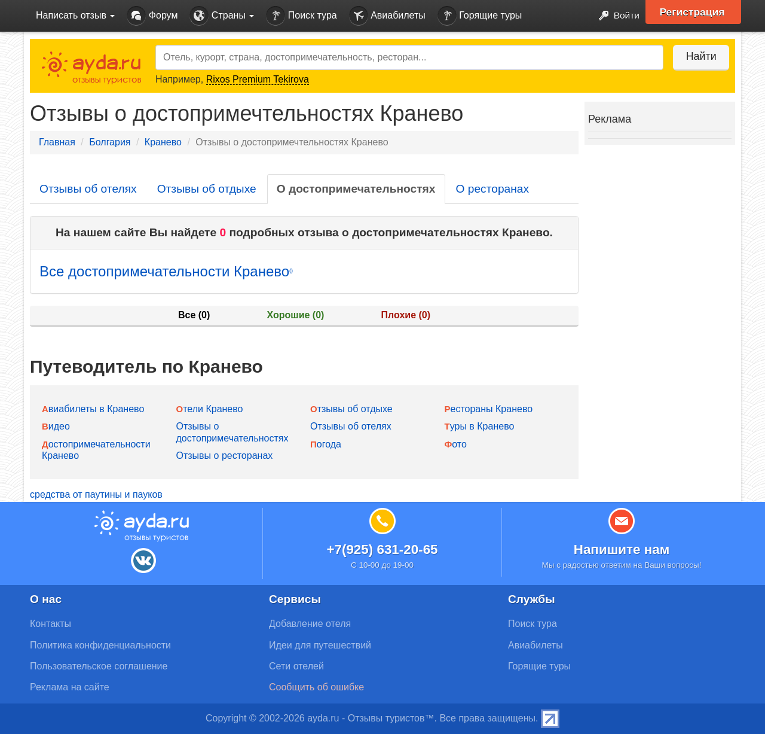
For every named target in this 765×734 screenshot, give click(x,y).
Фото (456, 444)
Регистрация (694, 12)
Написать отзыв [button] (75, 15)
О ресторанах (493, 188)
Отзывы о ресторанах (224, 455)
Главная (57, 142)
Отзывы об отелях (88, 188)
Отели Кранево (209, 409)
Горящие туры (479, 16)
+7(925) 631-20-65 (381, 549)
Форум (152, 16)
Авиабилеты (387, 16)
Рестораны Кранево (489, 409)
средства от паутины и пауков (96, 494)
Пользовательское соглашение (98, 666)
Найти (699, 56)
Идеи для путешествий (320, 645)
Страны (221, 16)
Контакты (50, 624)
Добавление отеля (310, 624)
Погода (325, 444)
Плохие (405, 315)
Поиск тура (301, 16)
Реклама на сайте (69, 687)
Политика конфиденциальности (100, 645)
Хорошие (296, 315)
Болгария (109, 142)
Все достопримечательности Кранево (166, 271)
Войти (615, 16)
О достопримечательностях (356, 188)
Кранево (163, 142)
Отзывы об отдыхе (206, 188)
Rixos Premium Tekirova (257, 79)
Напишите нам (622, 549)
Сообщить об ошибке (316, 687)
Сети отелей (296, 666)
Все (194, 315)
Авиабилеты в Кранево (93, 409)
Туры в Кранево (480, 426)
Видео (56, 426)
